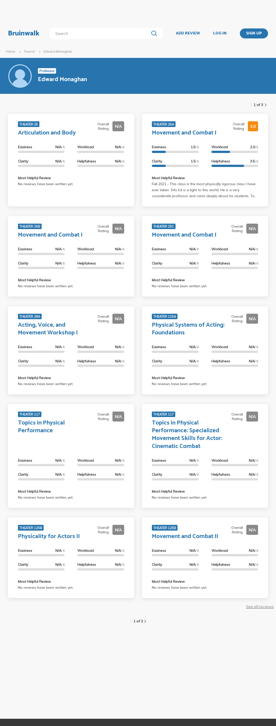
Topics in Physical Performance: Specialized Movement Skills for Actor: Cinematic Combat (187, 434)
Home (10, 51)
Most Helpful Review (34, 178)
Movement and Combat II (185, 536)
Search (29, 51)
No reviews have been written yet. (45, 184)
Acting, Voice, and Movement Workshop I (48, 329)
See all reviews (260, 606)
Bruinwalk (23, 33)
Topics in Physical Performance (41, 427)
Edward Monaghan (58, 51)
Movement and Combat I (184, 133)
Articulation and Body (47, 133)
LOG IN (220, 33)
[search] (100, 33)
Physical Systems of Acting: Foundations (188, 329)
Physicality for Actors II (49, 536)
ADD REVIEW (188, 33)
